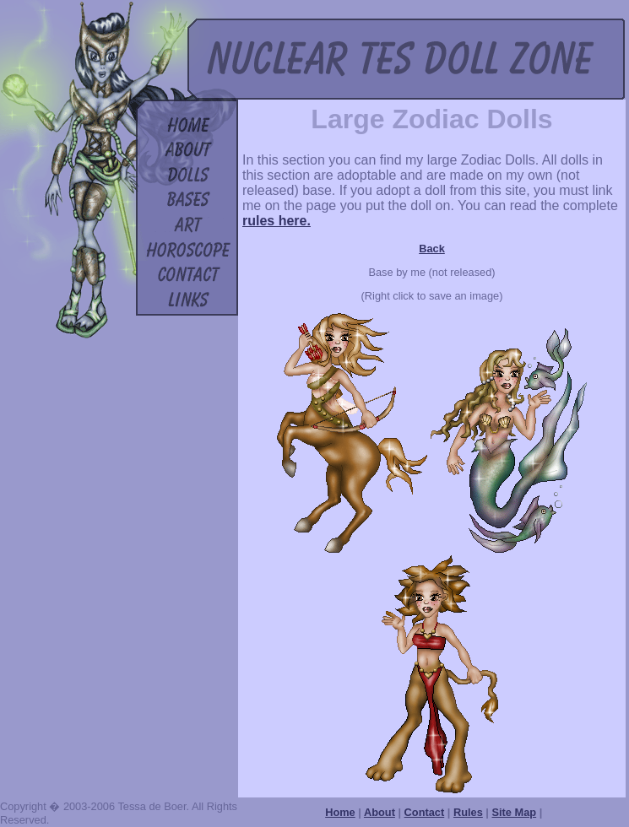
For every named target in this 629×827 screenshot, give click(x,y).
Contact (424, 812)
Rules (468, 812)
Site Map (514, 812)
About (379, 812)
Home (340, 812)
